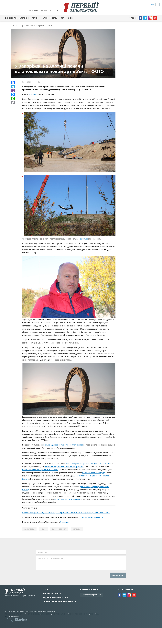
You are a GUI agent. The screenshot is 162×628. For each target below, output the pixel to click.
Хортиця (76, 529)
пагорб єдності (59, 529)
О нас (45, 589)
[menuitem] (152, 4)
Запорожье (23, 18)
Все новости (10, 18)
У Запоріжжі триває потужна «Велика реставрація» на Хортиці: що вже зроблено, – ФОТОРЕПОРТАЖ (66, 512)
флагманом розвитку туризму (67, 499)
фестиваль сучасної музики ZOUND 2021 (40, 469)
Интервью (54, 18)
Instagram (64, 522)
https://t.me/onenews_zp (92, 517)
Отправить (117, 575)
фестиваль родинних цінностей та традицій (64, 466)
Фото (63, 18)
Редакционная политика (55, 597)
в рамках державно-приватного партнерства (63, 445)
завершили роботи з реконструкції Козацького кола (88, 463)
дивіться (84, 239)
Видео (71, 18)
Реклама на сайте (52, 593)
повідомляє (34, 94)
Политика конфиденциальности (59, 601)
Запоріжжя (29, 529)
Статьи (44, 18)
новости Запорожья (32, 612)
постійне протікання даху (93, 473)
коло (43, 529)
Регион (35, 18)
